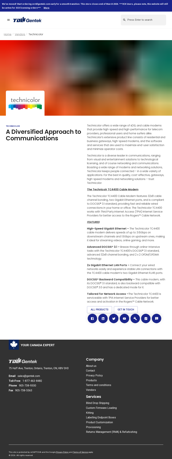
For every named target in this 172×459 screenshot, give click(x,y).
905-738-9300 (27, 385)
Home (7, 34)
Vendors (20, 34)
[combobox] (143, 20)
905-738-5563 (23, 390)
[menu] (8, 19)
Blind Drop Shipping (97, 403)
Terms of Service (80, 452)
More (46, 8)
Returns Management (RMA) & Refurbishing (111, 431)
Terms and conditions (98, 385)
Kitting (90, 412)
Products (91, 380)
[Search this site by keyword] (143, 19)
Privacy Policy (94, 375)
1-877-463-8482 (32, 380)
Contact (90, 370)
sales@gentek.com (28, 376)
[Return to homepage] (30, 20)
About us (91, 366)
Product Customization (99, 422)
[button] (99, 309)
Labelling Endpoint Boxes (101, 417)
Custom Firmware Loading (101, 407)
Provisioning (93, 427)
